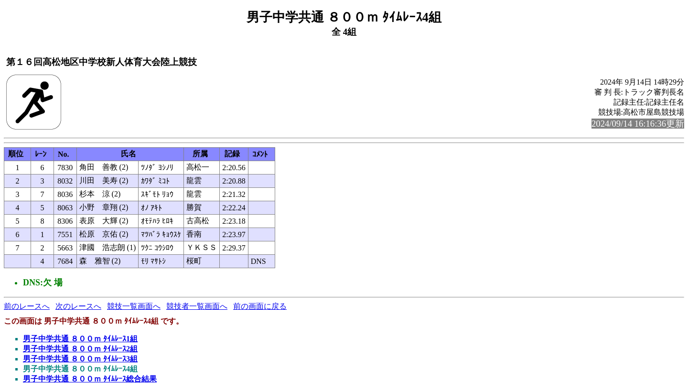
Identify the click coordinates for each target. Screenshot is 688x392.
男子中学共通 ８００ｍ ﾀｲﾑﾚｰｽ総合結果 (90, 379)
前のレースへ (27, 306)
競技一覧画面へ (134, 306)
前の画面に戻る (260, 306)
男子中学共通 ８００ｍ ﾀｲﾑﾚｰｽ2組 (80, 349)
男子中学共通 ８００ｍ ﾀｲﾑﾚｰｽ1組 (80, 339)
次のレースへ (78, 306)
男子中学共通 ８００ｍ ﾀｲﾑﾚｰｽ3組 (80, 359)
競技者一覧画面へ (196, 306)
